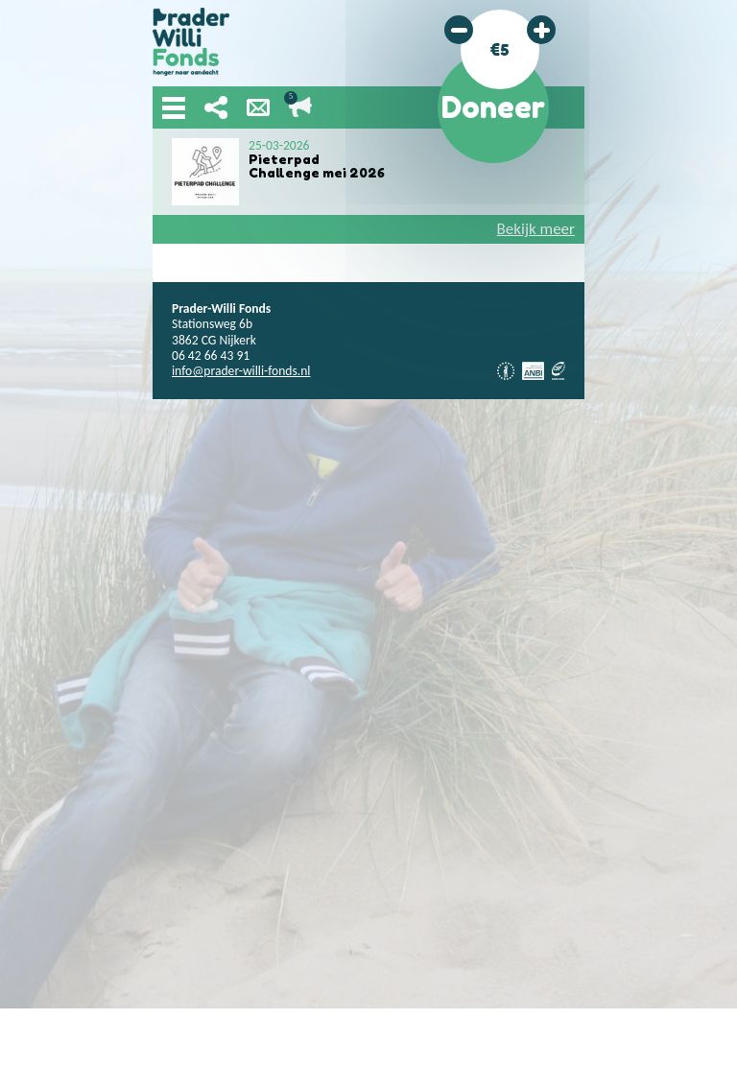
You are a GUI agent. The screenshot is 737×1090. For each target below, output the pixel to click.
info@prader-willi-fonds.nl (241, 371)
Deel (216, 107)
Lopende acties (300, 107)
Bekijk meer (536, 229)
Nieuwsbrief (258, 107)
